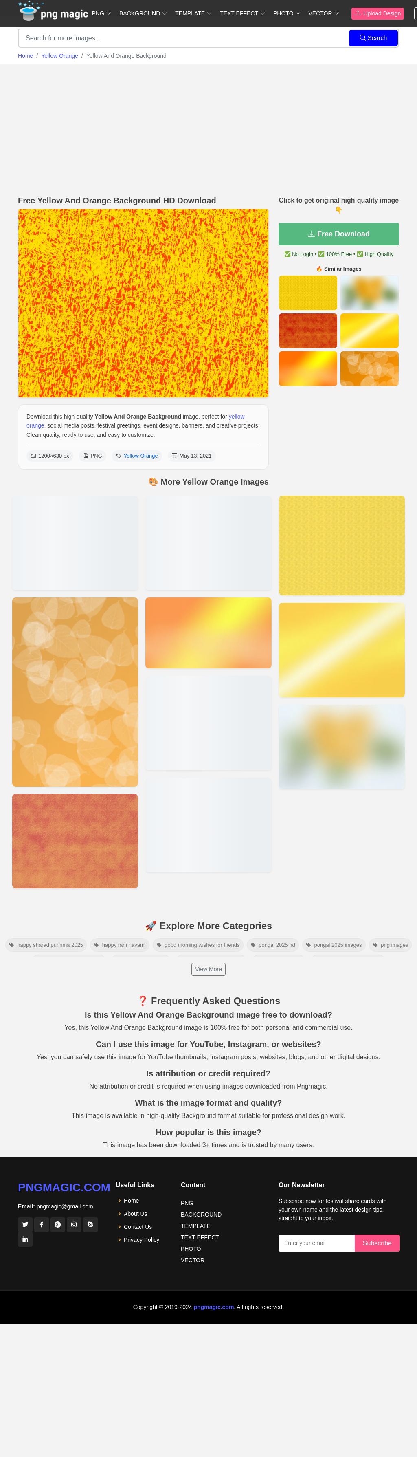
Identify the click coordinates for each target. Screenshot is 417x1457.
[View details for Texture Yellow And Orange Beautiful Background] (75, 841)
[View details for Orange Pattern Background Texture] (342, 545)
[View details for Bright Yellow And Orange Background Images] (208, 723)
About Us (135, 1214)
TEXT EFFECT (200, 1237)
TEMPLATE (196, 1226)
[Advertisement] (208, 128)
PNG (187, 1203)
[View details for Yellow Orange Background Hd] (208, 543)
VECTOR (192, 1260)
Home (25, 56)
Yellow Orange (59, 56)
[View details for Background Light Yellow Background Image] (342, 747)
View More (208, 969)
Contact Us (138, 1227)
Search (373, 37)
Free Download (339, 234)
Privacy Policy (141, 1240)
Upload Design (378, 13)
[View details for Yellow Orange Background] (208, 825)
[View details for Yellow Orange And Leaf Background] (75, 692)
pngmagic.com (64, 1187)
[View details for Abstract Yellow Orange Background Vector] (75, 543)
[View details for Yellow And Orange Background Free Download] (208, 632)
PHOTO (191, 1249)
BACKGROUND (201, 1214)
